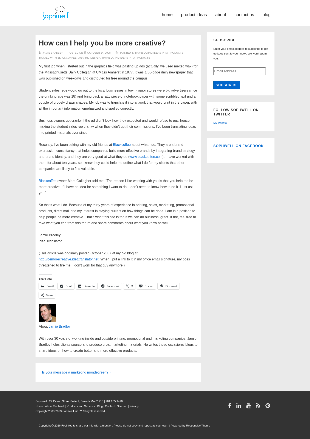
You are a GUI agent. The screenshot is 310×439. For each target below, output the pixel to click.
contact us (244, 14)
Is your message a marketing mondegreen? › (76, 372)
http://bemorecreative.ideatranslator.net (69, 259)
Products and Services (81, 406)
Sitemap (122, 406)
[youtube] (249, 407)
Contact (110, 406)
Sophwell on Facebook (238, 146)
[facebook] (230, 407)
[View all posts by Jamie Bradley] (51, 52)
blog (266, 14)
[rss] (259, 407)
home (167, 14)
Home (39, 406)
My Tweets (220, 123)
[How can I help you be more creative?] (99, 52)
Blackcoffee (66, 57)
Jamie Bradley (59, 326)
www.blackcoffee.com (146, 157)
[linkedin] (239, 407)
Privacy (134, 406)
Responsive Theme (198, 425)
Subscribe (227, 85)
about (220, 14)
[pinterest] (268, 407)
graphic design (89, 57)
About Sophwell (55, 406)
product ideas (194, 14)
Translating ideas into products (159, 52)
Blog (100, 406)
